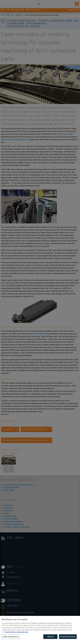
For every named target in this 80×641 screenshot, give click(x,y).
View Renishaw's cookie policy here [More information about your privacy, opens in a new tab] (16, 636)
